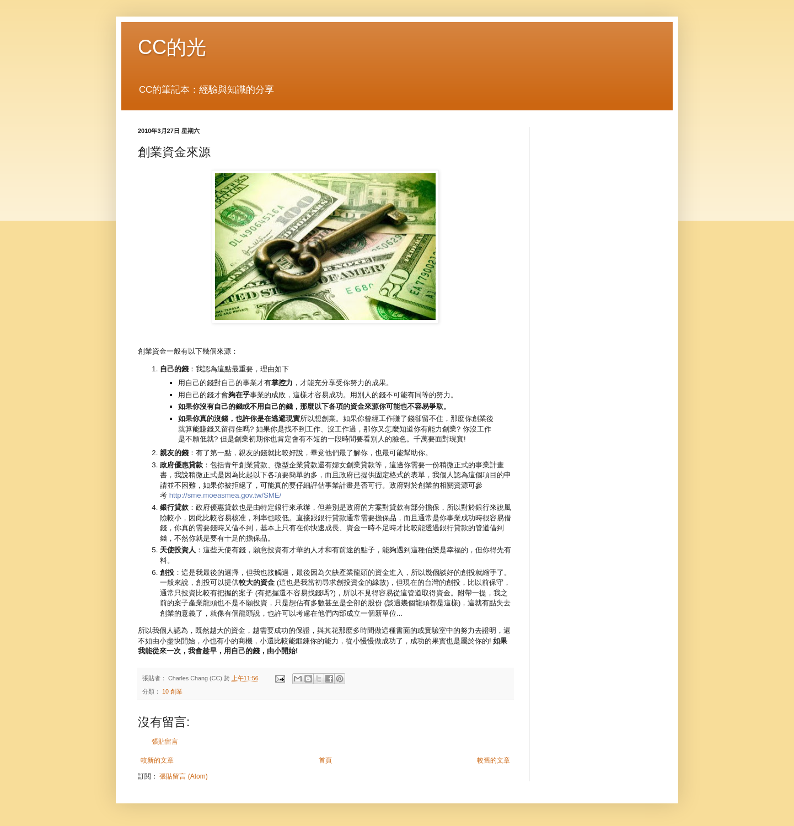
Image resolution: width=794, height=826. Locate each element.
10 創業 (172, 691)
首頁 (325, 760)
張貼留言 (165, 741)
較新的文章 (157, 760)
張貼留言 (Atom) (183, 776)
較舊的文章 (493, 760)
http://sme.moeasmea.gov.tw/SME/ (225, 495)
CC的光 (172, 47)
